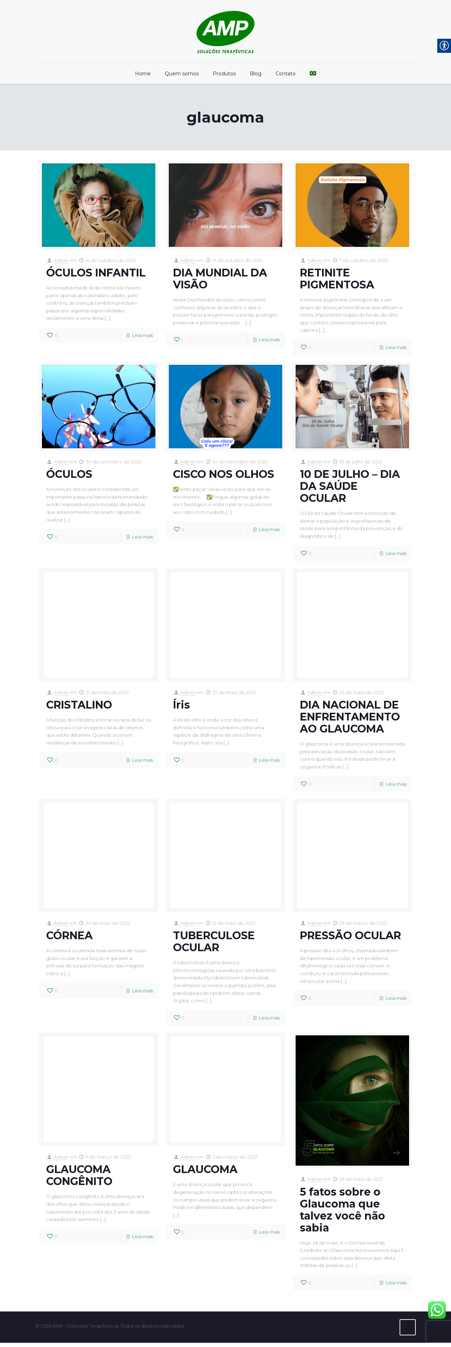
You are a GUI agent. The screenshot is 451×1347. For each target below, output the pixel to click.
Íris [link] (181, 706)
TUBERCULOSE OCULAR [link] (214, 944)
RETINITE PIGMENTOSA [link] (337, 279)
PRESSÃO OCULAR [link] (350, 938)
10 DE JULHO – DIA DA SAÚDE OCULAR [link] (350, 487)
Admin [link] (61, 260)
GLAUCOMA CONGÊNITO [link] (79, 1179)
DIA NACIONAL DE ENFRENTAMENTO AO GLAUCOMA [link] (350, 718)
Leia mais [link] (142, 336)
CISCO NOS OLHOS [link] (223, 475)
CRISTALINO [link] (79, 706)
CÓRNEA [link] (69, 938)
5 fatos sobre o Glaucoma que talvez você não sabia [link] (342, 1213)
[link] (225, 31)
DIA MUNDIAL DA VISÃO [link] (220, 279)
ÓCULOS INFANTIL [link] (96, 273)
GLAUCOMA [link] (205, 1173)
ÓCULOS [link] (69, 475)
